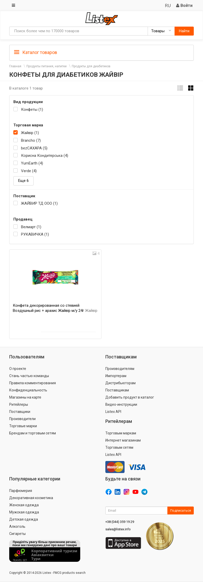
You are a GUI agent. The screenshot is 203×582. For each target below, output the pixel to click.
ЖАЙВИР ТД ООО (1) (39, 203)
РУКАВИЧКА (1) (35, 234)
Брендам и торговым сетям (32, 433)
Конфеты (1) (32, 109)
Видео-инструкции (121, 404)
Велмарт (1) (31, 227)
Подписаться (180, 510)
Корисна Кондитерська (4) (44, 155)
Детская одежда (23, 519)
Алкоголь (17, 526)
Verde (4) (29, 171)
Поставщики (19, 412)
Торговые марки (23, 426)
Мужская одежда (24, 512)
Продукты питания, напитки (46, 66)
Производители (22, 419)
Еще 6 (23, 180)
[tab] (101, 52)
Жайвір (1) (30, 132)
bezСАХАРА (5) (34, 148)
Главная (15, 66)
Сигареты (17, 534)
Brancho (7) (31, 140)
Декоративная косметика (31, 498)
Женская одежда (24, 505)
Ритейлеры (18, 404)
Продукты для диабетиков (91, 66)
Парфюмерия (20, 491)
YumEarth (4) (32, 163)
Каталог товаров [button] (35, 52)
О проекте (17, 369)
